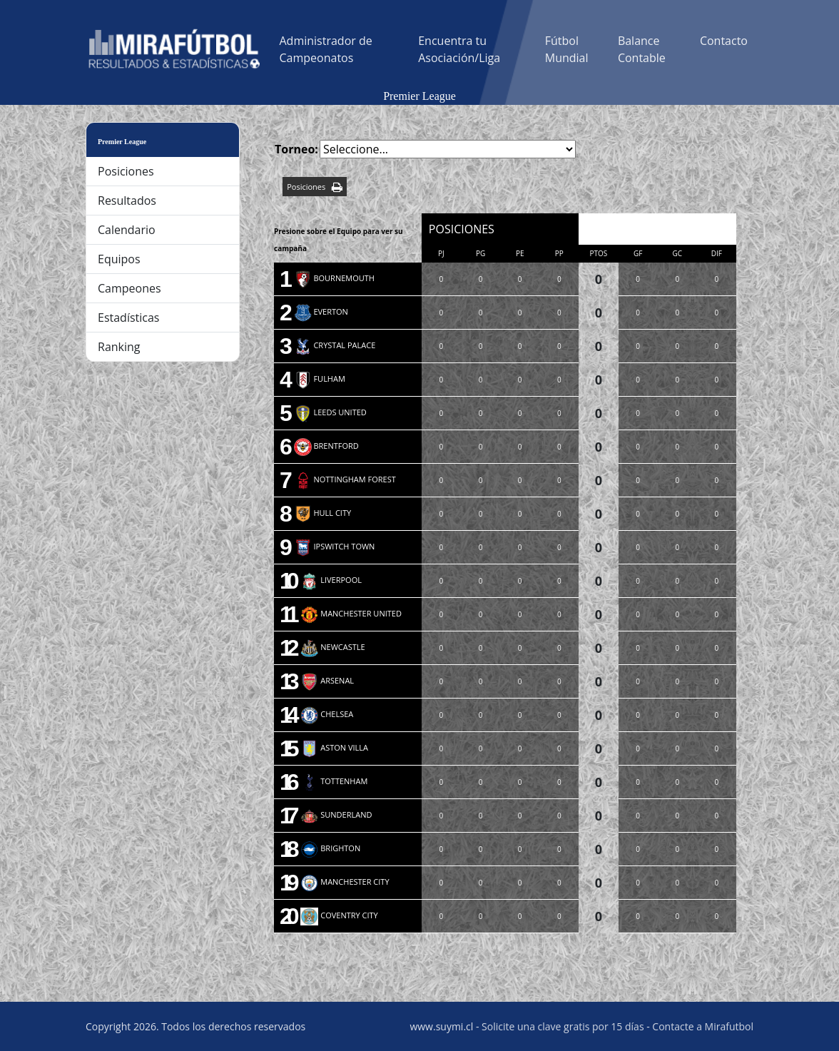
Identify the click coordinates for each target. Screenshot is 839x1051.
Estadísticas (128, 317)
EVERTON (321, 311)
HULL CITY (323, 512)
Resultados (127, 200)
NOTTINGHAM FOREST (345, 479)
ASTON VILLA (334, 747)
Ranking (119, 347)
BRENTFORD (326, 445)
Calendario (127, 230)
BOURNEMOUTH (334, 278)
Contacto (724, 41)
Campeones (129, 288)
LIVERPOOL (331, 579)
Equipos (119, 259)
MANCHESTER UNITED (351, 613)
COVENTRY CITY (338, 915)
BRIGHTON (330, 848)
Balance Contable (642, 49)
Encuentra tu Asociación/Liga (459, 49)
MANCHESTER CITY (344, 881)
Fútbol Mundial (567, 49)
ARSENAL (327, 680)
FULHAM (319, 378)
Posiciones (126, 171)
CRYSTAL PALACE (335, 345)
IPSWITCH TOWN (334, 546)
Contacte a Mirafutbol (702, 1026)
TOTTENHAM (333, 781)
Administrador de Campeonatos (326, 49)
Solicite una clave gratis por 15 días (563, 1026)
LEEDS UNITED (330, 412)
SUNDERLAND (336, 814)
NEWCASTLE (332, 646)
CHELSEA (326, 714)
